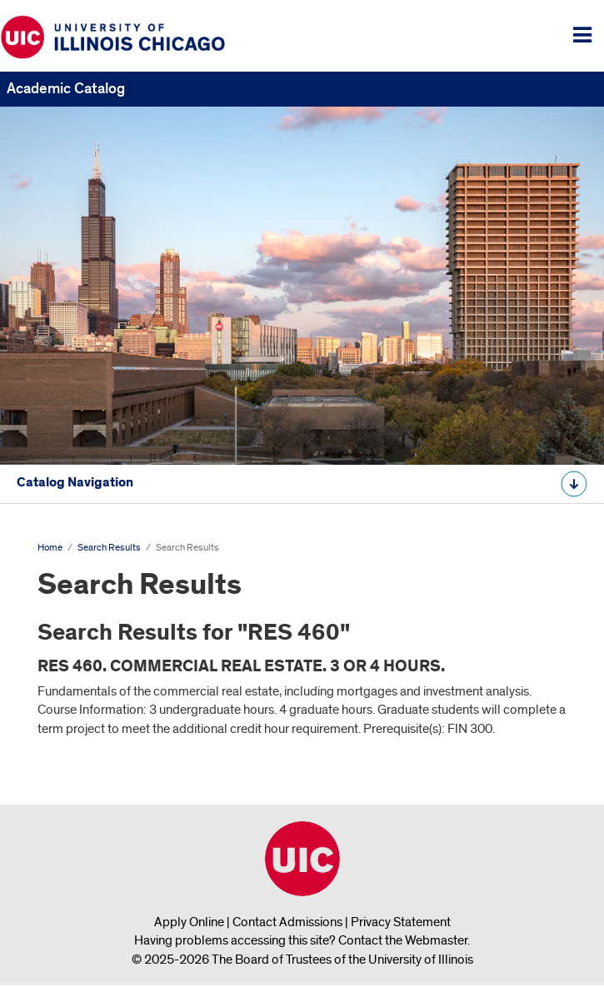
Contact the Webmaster (402, 940)
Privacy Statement (401, 922)
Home (49, 547)
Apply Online (189, 922)
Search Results (109, 547)
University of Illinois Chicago (302, 858)
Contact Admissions (287, 922)
